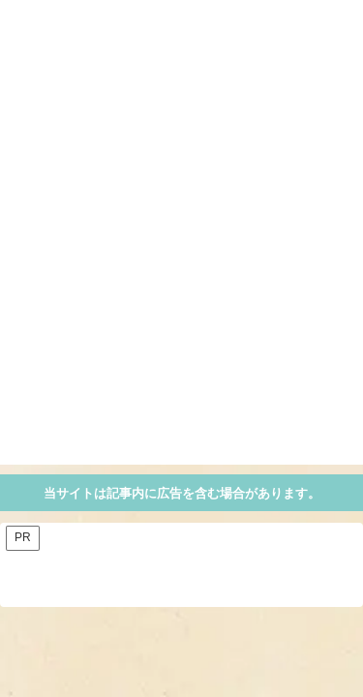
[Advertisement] (181, 283)
